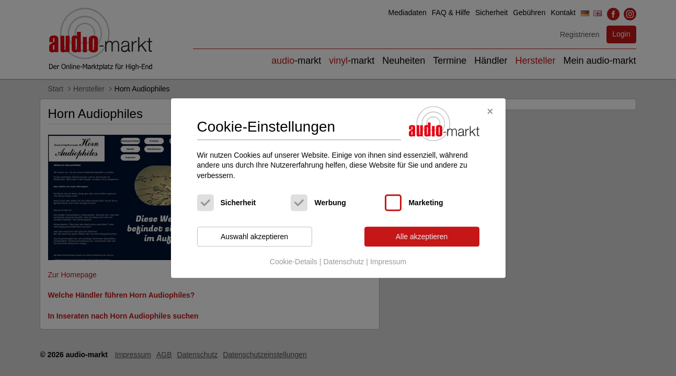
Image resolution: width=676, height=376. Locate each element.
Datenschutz (343, 261)
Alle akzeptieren (422, 236)
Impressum (388, 261)
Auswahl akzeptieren (254, 236)
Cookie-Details (293, 261)
